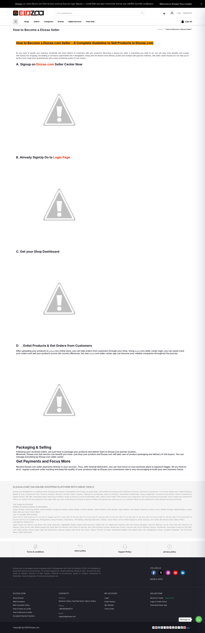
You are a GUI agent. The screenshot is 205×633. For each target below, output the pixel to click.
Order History (109, 602)
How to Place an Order (22, 609)
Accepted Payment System (24, 616)
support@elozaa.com (67, 616)
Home (160, 29)
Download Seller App (158, 605)
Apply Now (169, 598)
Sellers (36, 21)
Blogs (26, 21)
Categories (48, 21)
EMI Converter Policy (21, 605)
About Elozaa (18, 598)
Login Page (61, 157)
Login (179, 13)
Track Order (109, 609)
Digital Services (74, 21)
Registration (187, 13)
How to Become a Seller (22, 612)
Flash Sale (90, 21)
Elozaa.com (45, 64)
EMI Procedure (19, 602)
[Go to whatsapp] (198, 619)
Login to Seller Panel (158, 602)
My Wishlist (109, 605)
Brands (61, 21)
